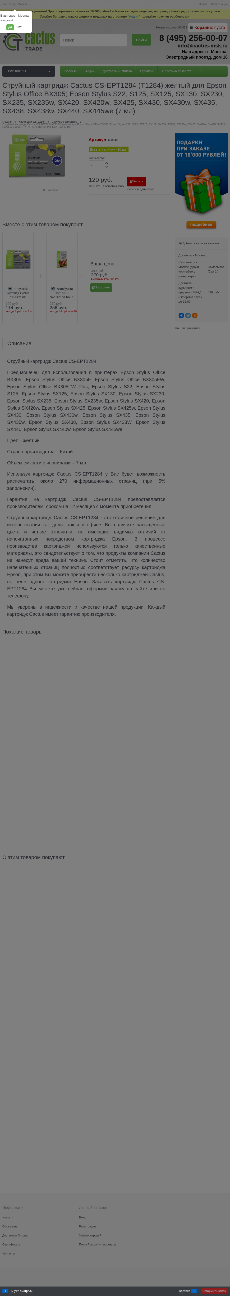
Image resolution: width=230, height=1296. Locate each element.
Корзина (184, 1291)
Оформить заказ (214, 1291)
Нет (19, 27)
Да (10, 27)
